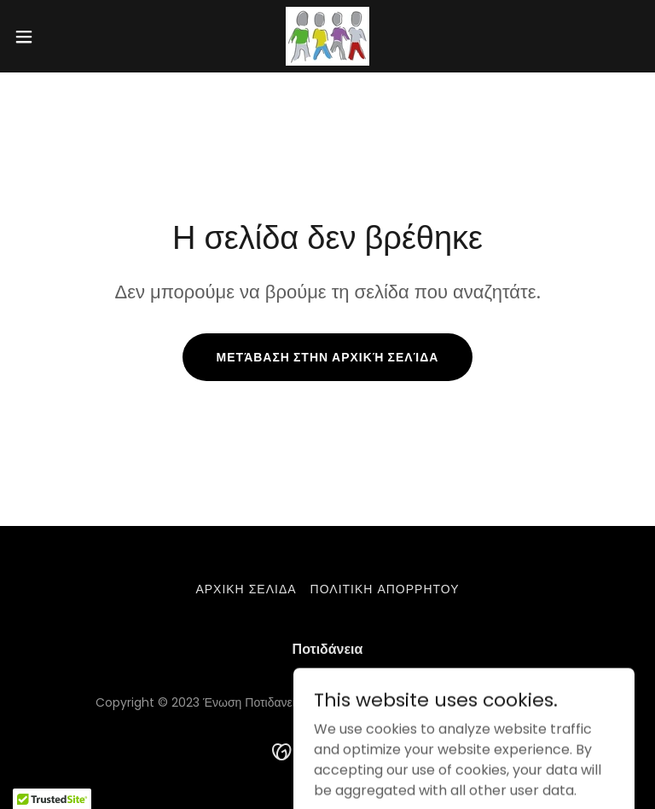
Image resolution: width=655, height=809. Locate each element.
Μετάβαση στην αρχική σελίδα (328, 357)
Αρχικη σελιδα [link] (245, 589)
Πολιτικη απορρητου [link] (385, 589)
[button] (55, 37)
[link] (327, 36)
